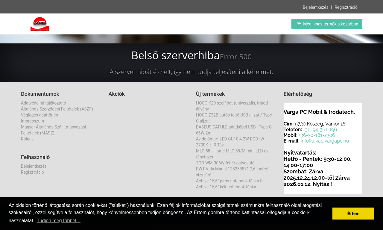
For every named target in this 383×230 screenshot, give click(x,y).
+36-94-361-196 (320, 129)
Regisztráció (346, 6)
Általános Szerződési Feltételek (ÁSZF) (57, 109)
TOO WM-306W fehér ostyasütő (225, 163)
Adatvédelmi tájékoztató (43, 103)
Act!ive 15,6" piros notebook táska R (229, 180)
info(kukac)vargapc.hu (325, 141)
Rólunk (27, 139)
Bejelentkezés (316, 6)
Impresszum (32, 121)
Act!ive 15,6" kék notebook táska (226, 186)
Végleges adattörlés (39, 115)
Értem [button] (353, 213)
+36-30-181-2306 (317, 135)
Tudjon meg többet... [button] (58, 220)
